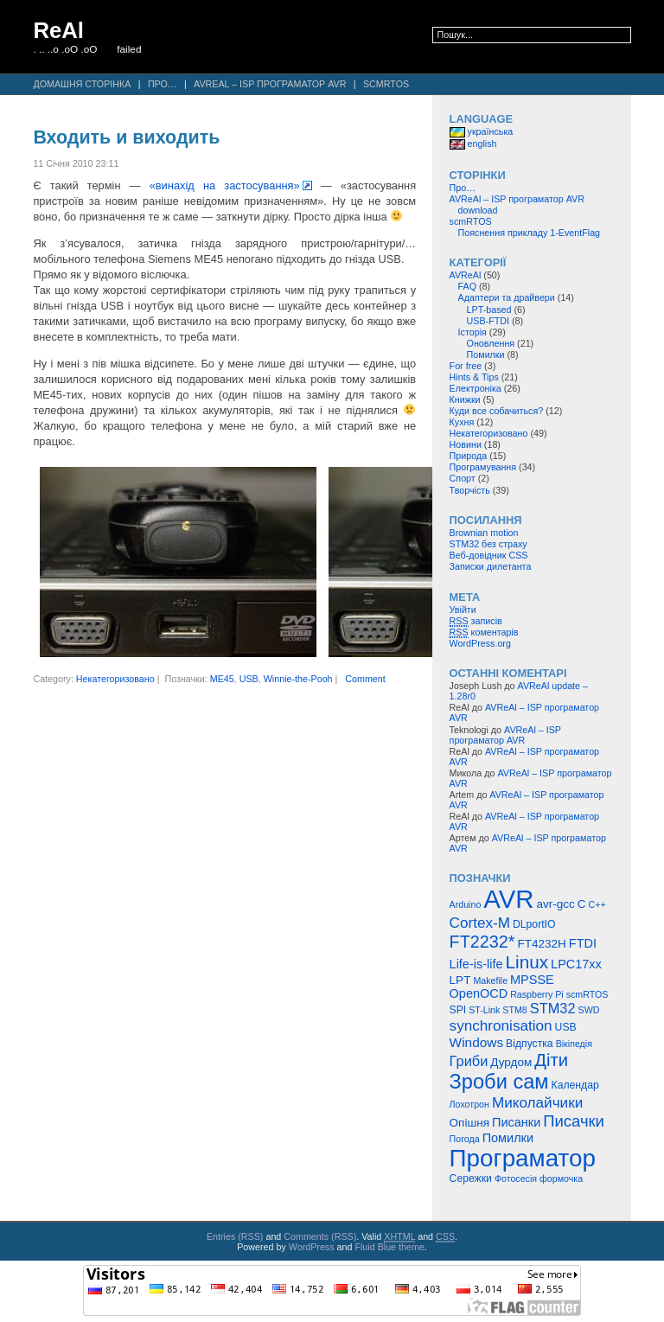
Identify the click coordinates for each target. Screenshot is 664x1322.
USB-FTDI (488, 321)
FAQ (467, 286)
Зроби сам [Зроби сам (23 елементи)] (499, 1081)
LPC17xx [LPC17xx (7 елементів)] (576, 964)
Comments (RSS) (320, 1236)
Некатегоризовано (115, 679)
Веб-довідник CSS (489, 555)
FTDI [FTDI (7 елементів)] (583, 943)
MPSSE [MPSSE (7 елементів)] (532, 980)
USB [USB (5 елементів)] (566, 1027)
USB (249, 679)
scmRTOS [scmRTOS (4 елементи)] (587, 994)
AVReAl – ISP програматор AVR (270, 84)
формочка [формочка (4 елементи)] (561, 1178)
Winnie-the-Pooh (298, 679)
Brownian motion (484, 532)
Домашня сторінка (82, 84)
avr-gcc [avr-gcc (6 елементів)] (555, 903)
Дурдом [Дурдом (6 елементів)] (511, 1062)
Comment (365, 679)
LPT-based (489, 309)
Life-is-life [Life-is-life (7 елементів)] (476, 964)
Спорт (463, 478)
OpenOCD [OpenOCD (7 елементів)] (479, 993)
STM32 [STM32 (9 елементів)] (553, 1008)
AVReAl (466, 275)
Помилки (486, 354)
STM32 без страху (488, 544)
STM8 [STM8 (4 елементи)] (514, 1010)
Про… (162, 84)
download (478, 210)
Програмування (483, 467)
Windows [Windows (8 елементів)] (477, 1042)
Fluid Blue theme (389, 1247)
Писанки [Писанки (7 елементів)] (516, 1122)
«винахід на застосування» (225, 185)
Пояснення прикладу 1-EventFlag (529, 232)
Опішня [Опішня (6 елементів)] (469, 1122)
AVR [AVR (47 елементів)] (508, 899)
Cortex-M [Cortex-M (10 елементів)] (480, 922)
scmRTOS (386, 84)
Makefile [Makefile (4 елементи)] (490, 980)
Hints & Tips (474, 377)
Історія (472, 332)
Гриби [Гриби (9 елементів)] (469, 1061)
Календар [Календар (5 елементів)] (575, 1085)
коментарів (484, 632)
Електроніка (475, 388)
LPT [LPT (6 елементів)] (460, 980)
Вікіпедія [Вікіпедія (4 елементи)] (574, 1043)
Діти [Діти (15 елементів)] (551, 1060)
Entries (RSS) (235, 1236)
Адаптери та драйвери (506, 297)
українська (482, 131)
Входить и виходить (126, 137)
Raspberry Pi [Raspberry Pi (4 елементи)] (537, 994)
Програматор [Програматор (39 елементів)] (523, 1158)
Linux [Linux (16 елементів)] (527, 962)
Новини (466, 444)
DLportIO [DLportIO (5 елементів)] (534, 924)
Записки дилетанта (491, 566)
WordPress (312, 1247)
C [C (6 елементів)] (582, 903)
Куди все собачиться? (497, 411)
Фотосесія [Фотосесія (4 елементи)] (516, 1178)
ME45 (222, 679)
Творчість (470, 490)
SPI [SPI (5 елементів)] (458, 1010)
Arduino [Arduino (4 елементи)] (466, 904)
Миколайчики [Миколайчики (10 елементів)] (537, 1102)
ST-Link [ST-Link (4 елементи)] (484, 1010)
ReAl (58, 30)
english (473, 143)
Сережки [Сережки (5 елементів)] (471, 1178)
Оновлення (491, 343)
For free (466, 366)
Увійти (463, 609)
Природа (469, 455)
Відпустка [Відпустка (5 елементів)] (529, 1044)
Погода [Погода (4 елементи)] (465, 1139)
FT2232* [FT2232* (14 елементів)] (482, 941)
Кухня (462, 422)
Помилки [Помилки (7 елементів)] (507, 1138)
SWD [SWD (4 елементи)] (589, 1010)
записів (476, 621)
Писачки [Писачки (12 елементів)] (573, 1121)
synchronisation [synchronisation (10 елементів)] (501, 1025)
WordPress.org (480, 643)
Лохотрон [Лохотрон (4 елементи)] (469, 1104)
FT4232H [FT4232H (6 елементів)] (542, 943)
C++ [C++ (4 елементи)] (596, 904)
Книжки (465, 399)
